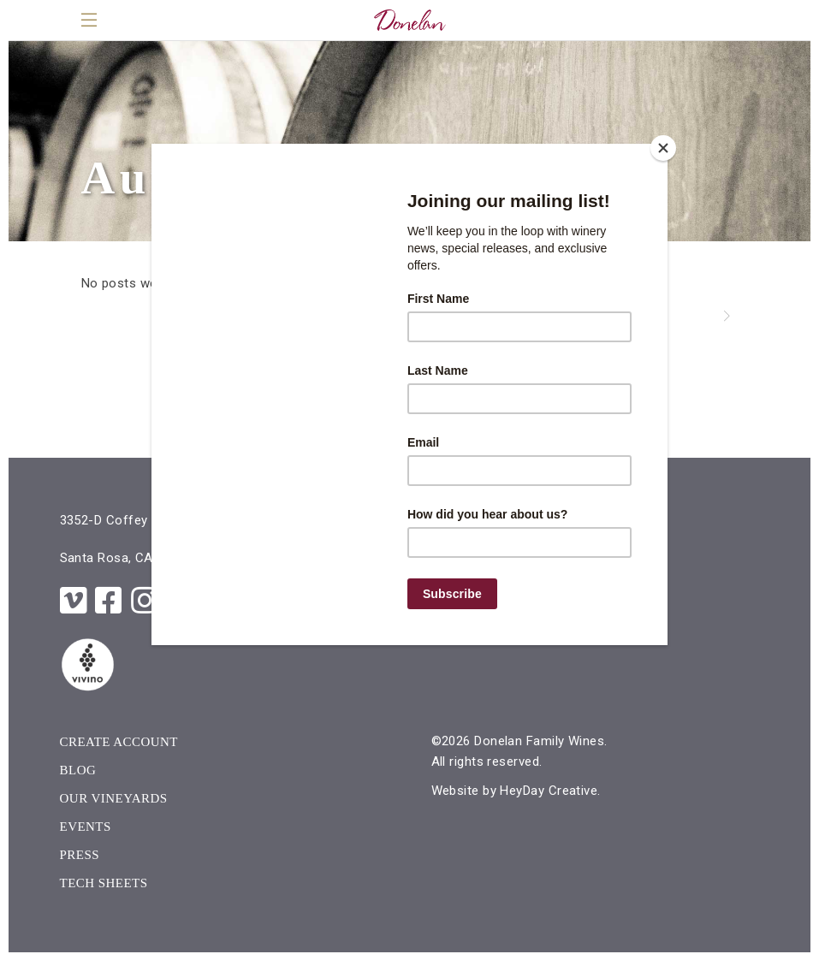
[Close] (663, 148)
